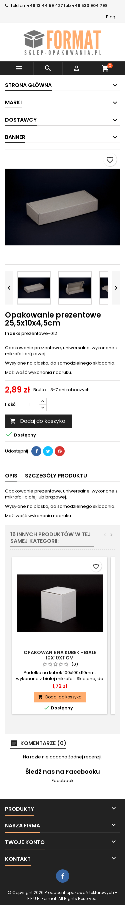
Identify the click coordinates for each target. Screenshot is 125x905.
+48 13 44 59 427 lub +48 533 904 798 (67, 5)
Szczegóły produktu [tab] (56, 475)
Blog (110, 17)
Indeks (12, 334)
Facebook (63, 780)
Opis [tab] (11, 475)
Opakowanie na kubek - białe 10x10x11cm (60, 655)
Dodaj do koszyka (37, 421)
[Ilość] (29, 404)
